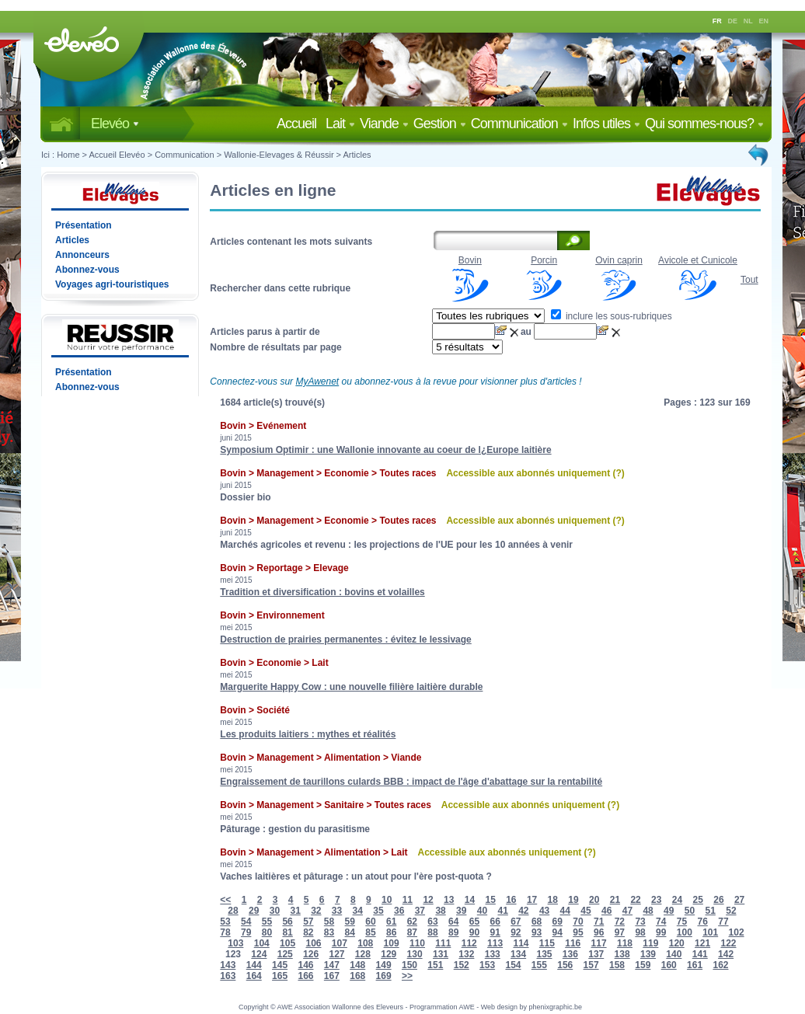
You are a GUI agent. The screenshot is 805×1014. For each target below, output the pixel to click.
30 (275, 910)
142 (726, 954)
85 (370, 932)
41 (502, 910)
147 (332, 965)
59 (350, 921)
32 (316, 910)
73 (640, 921)
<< (225, 899)
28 (233, 910)
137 (596, 954)
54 (246, 921)
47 (627, 910)
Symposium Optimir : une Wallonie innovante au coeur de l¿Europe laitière (385, 449)
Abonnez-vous (87, 269)
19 (573, 899)
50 (690, 910)
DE (733, 21)
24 (677, 899)
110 (417, 943)
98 (640, 932)
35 (378, 910)
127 (336, 954)
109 (391, 943)
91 (495, 932)
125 (285, 954)
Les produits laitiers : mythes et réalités (308, 734)
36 (399, 910)
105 (287, 943)
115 (547, 943)
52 (731, 910)
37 (420, 910)
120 (677, 943)
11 (407, 899)
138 (622, 954)
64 (453, 921)
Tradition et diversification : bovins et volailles (322, 592)
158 (617, 965)
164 (254, 975)
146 (305, 965)
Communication (519, 123)
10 (387, 899)
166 (305, 975)
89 (453, 932)
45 (585, 910)
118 (624, 943)
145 (280, 965)
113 (495, 943)
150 (409, 965)
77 (723, 921)
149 (384, 965)
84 (350, 932)
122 (728, 943)
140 (673, 954)
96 (599, 932)
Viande (384, 123)
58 (329, 921)
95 (578, 932)
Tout (749, 279)
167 (332, 975)
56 (287, 921)
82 (308, 932)
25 (698, 899)
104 (262, 943)
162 (720, 965)
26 (718, 899)
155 (539, 965)
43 (544, 910)
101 (710, 932)
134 (518, 954)
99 (661, 932)
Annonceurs (82, 254)
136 (570, 954)
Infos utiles (606, 123)
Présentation (83, 225)
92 (516, 932)
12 (428, 899)
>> (407, 975)
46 (606, 910)
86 (391, 932)
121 (702, 943)
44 (565, 910)
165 (280, 975)
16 (511, 899)
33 (337, 910)
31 (295, 910)
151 (435, 965)
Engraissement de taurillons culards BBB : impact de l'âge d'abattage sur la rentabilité (411, 781)
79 (246, 932)
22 (635, 899)
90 (474, 932)
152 (461, 965)
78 (225, 932)
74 (661, 921)
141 (700, 954)
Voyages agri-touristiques (112, 284)
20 (594, 899)
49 (669, 910)
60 (370, 921)
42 (523, 910)
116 (572, 943)
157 (591, 965)
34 (358, 910)
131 (440, 954)
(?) (618, 473)
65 (474, 921)
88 (432, 932)
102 (736, 932)
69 (557, 921)
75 (682, 921)
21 (615, 899)
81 (287, 932)
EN (764, 21)
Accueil (299, 123)
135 (544, 954)
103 (235, 943)
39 (461, 910)
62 (412, 921)
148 (357, 965)
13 (449, 899)
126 (311, 954)
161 (694, 965)
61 (391, 921)
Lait (340, 123)
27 (739, 899)
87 (412, 932)
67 (516, 921)
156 (565, 965)
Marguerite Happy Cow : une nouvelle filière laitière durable (351, 686)
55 (267, 921)
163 (227, 975)
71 (599, 921)
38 (440, 910)
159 (642, 965)
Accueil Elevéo (117, 154)
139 (648, 954)
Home (68, 154)
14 (470, 899)
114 (520, 943)
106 (313, 943)
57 (308, 921)
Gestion (439, 123)
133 (492, 954)
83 (329, 932)
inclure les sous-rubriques (611, 316)
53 (225, 921)
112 (469, 943)
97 (620, 932)
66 (495, 921)
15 (490, 899)
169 (384, 975)
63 (432, 921)
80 (267, 932)
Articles (357, 154)
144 (254, 965)
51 (711, 910)
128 (363, 954)
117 (599, 943)
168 (357, 975)
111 (443, 943)
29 (254, 910)
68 (536, 921)
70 (578, 921)
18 (553, 899)
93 (536, 932)
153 (487, 965)
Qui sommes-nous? (704, 123)
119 (650, 943)
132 (466, 954)
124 (259, 954)
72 (620, 921)
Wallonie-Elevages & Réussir (278, 154)
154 (513, 965)
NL (748, 21)
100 (684, 932)
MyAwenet (317, 381)
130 (415, 954)
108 (365, 943)
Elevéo (115, 123)
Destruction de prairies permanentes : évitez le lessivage (345, 639)
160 (669, 965)
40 (482, 910)
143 (227, 965)
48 (648, 910)
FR (717, 21)
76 (703, 921)
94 (557, 932)
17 (532, 899)
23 (656, 899)
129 (388, 954)
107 (339, 943)
